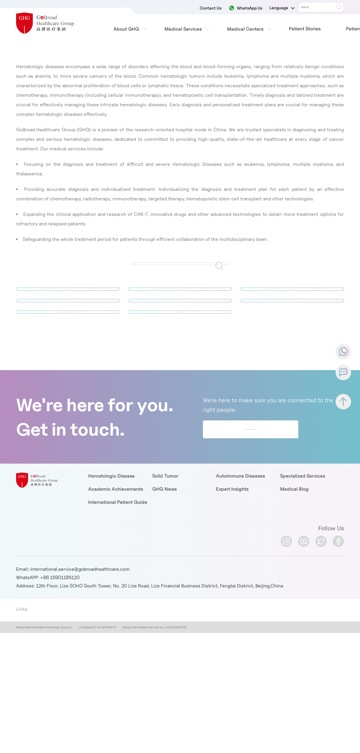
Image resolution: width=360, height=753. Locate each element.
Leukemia (292, 296)
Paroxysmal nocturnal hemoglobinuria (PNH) (68, 347)
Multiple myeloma (180, 321)
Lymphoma (68, 321)
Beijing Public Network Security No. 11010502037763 (154, 669)
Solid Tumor (165, 518)
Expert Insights (232, 531)
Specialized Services (302, 518)
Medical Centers (245, 29)
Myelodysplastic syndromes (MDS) (292, 321)
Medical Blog (294, 531)
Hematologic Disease (111, 518)
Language (281, 7)
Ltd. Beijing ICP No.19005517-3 (97, 669)
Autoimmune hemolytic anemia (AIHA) (180, 296)
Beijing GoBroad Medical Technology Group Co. (44, 669)
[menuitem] (126, 29)
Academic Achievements (115, 531)
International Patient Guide (117, 545)
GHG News (164, 531)
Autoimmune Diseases (240, 518)
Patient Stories (305, 29)
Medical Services (183, 29)
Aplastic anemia (68, 296)
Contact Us (210, 7)
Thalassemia (180, 347)
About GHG (126, 29)
